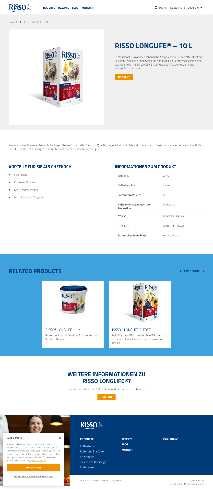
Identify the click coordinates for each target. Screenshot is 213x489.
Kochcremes (87, 467)
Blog (75, 8)
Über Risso (170, 438)
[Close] (60, 437)
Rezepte (63, 8)
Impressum (86, 480)
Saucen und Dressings (93, 462)
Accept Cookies (33, 467)
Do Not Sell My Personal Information (187, 484)
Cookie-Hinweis (101, 480)
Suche (162, 8)
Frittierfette (87, 446)
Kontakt (87, 8)
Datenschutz (116, 480)
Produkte (48, 8)
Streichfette (87, 457)
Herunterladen (170, 235)
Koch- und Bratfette (92, 451)
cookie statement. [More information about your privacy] (37, 460)
